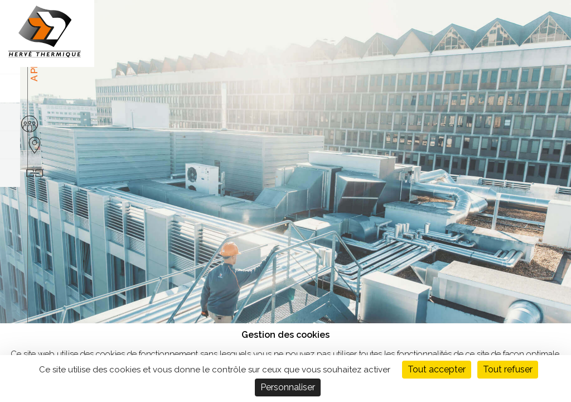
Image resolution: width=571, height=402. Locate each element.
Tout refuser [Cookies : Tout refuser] (508, 369)
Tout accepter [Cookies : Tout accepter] (437, 369)
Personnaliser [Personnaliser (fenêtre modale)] (287, 387)
